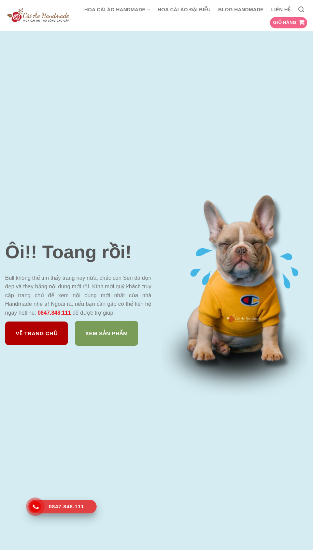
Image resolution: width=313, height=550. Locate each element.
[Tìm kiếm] (301, 10)
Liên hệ (281, 9)
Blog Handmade (241, 9)
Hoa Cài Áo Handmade (117, 9)
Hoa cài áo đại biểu (184, 9)
